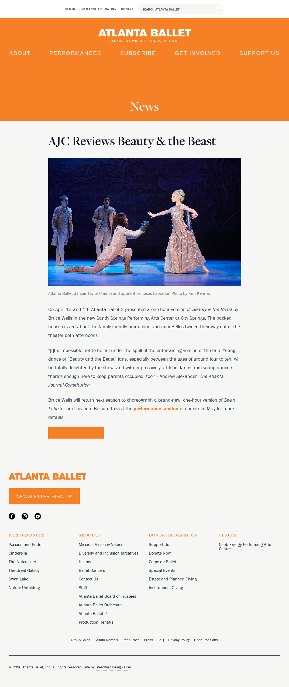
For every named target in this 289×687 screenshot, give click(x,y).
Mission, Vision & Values (101, 544)
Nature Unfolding (24, 587)
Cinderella (18, 553)
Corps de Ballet (162, 561)
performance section (156, 408)
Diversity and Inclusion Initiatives (108, 553)
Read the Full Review (76, 432)
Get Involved (198, 53)
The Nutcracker (22, 561)
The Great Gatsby (24, 570)
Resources (131, 639)
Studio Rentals (106, 639)
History (85, 561)
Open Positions (206, 639)
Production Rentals (96, 622)
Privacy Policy (179, 639)
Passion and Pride (25, 544)
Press (148, 639)
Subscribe (138, 53)
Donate (127, 9)
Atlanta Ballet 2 (93, 613)
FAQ (160, 639)
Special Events (162, 570)
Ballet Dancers (92, 570)
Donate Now (160, 553)
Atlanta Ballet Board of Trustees (107, 596)
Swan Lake (18, 579)
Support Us (259, 53)
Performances (75, 53)
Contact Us (88, 579)
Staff (83, 587)
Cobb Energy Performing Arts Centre (245, 546)
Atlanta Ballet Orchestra (100, 604)
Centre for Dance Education (91, 9)
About (20, 53)
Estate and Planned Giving (173, 579)
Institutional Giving (166, 587)
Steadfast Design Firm (113, 667)
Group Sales (80, 639)
